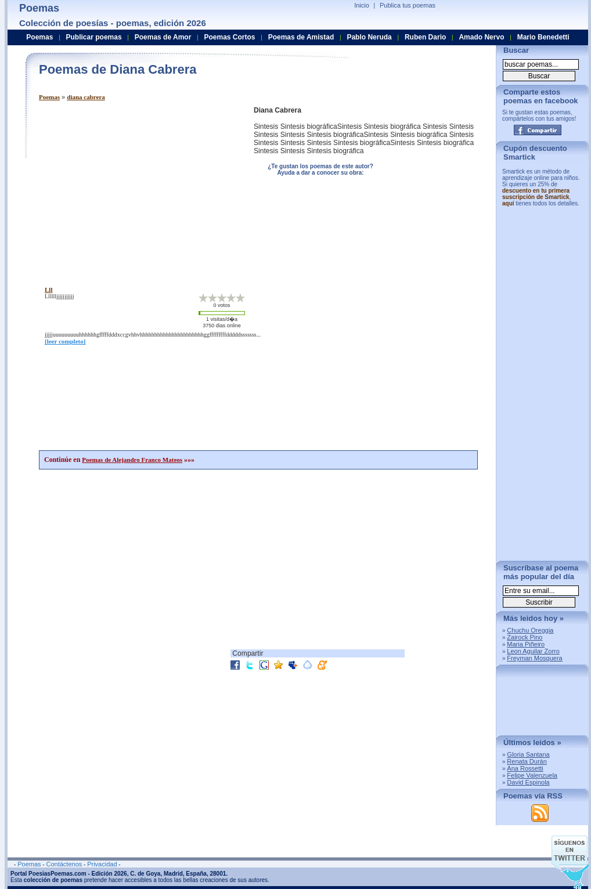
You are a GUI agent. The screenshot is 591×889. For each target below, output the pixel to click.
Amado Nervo (481, 37)
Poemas (49, 96)
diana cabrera (86, 96)
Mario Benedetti (543, 37)
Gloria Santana (528, 754)
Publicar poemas (94, 37)
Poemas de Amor (163, 37)
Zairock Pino (524, 637)
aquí (508, 203)
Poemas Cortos (229, 37)
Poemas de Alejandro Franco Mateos (132, 459)
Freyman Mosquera (534, 658)
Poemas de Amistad (301, 37)
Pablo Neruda (369, 37)
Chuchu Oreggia (530, 630)
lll (48, 289)
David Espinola (528, 782)
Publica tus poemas (407, 5)
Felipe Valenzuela (532, 775)
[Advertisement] (136, 187)
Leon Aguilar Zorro (533, 651)
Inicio (361, 5)
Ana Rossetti (525, 768)
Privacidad (102, 864)
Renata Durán (527, 761)
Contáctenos (64, 864)
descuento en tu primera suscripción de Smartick (536, 193)
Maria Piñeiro (526, 644)
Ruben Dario (425, 37)
